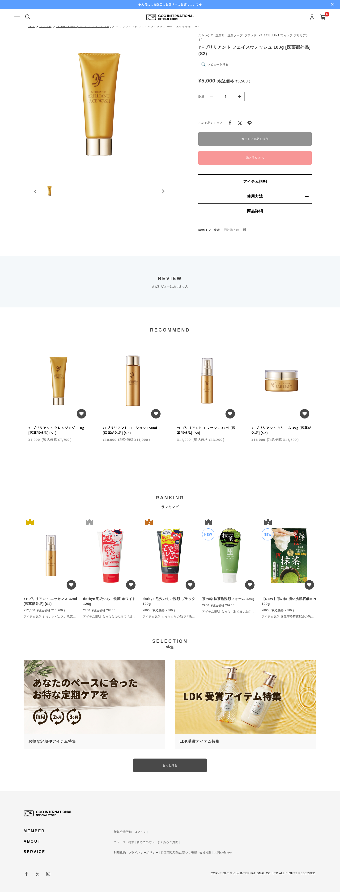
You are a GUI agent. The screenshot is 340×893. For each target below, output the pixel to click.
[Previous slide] (35, 194)
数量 (201, 96)
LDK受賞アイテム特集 (199, 742)
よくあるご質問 (167, 843)
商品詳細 (277, 211)
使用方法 (277, 196)
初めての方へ (146, 843)
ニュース (120, 843)
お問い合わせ (223, 853)
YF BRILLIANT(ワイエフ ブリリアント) (83, 26)
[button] (51, 194)
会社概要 (206, 853)
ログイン (140, 833)
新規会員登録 (123, 833)
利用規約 (120, 853)
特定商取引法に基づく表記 (179, 853)
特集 (131, 843)
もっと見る (170, 766)
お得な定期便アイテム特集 (52, 742)
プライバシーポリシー (143, 853)
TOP (31, 26)
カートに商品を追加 (254, 139)
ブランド (45, 26)
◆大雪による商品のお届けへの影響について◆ (170, 4)
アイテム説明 (275, 182)
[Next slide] (163, 194)
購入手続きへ (255, 158)
